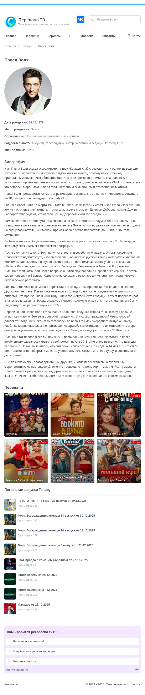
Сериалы (54, 36)
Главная (10, 36)
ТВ (70, 36)
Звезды (27, 46)
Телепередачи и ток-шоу (123, 684)
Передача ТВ (31, 20)
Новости (87, 36)
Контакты (109, 36)
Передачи (32, 36)
